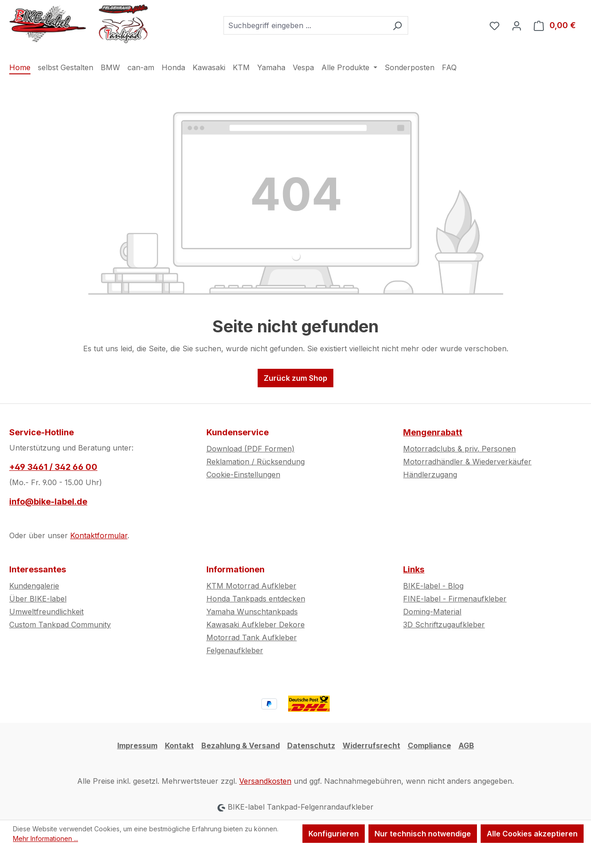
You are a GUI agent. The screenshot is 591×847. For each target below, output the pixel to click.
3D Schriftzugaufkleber (444, 624)
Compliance (429, 745)
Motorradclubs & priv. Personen (459, 448)
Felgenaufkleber (234, 650)
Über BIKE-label (37, 598)
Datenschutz (311, 745)
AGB (466, 745)
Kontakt (179, 745)
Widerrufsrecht (371, 745)
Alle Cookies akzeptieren (532, 833)
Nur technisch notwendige (422, 833)
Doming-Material (432, 611)
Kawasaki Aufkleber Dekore (255, 624)
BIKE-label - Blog (433, 585)
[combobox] (305, 25)
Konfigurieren (333, 833)
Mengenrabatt (432, 432)
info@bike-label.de (48, 501)
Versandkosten (265, 781)
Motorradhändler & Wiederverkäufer (467, 461)
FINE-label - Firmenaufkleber (455, 598)
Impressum (137, 745)
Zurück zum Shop (295, 378)
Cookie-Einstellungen (243, 474)
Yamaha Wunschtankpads (252, 611)
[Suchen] (397, 25)
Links (413, 569)
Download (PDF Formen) (250, 448)
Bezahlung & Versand (240, 745)
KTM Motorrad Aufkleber (251, 585)
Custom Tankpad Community (60, 624)
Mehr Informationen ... (45, 838)
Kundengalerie (34, 585)
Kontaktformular (98, 535)
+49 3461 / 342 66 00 (53, 467)
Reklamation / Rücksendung (255, 461)
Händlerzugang (430, 474)
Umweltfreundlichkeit (46, 611)
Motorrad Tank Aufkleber (251, 637)
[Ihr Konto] (517, 25)
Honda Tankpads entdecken (255, 598)
